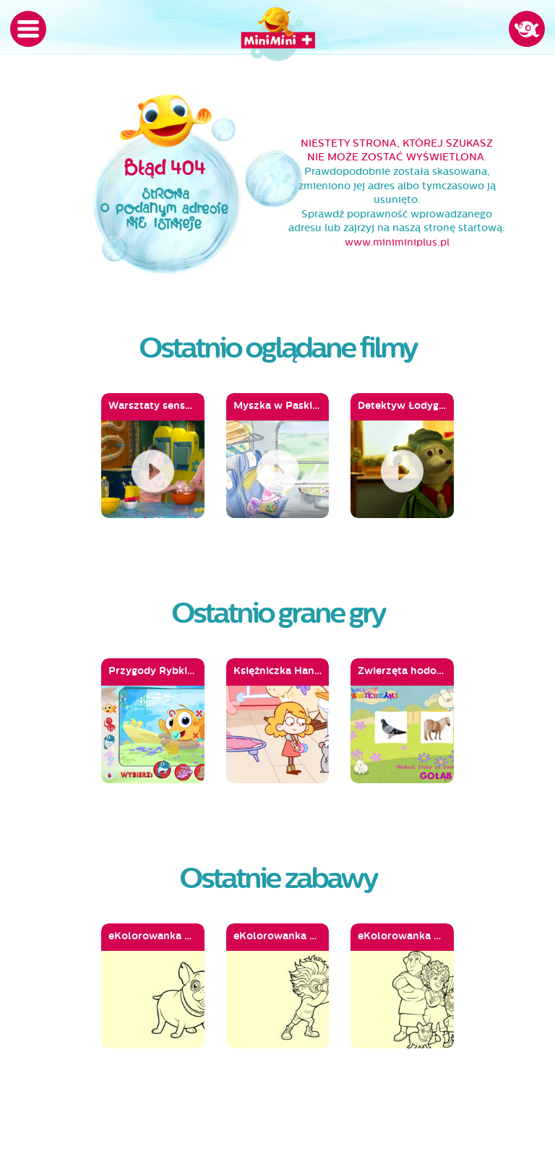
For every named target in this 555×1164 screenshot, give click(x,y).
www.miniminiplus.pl (397, 242)
